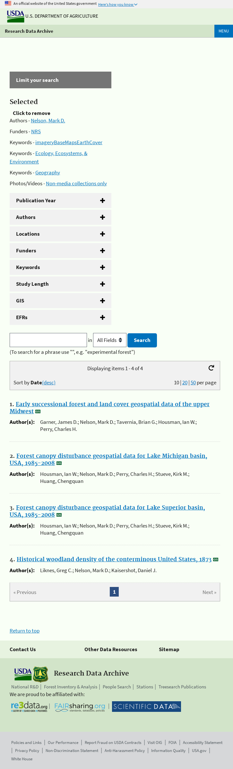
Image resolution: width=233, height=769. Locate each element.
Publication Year (36, 200)
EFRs (22, 317)
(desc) (49, 382)
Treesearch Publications (182, 687)
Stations (144, 687)
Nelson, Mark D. (48, 120)
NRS (36, 131)
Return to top (24, 630)
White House (21, 759)
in (107, 340)
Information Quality (168, 750)
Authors (26, 217)
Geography (47, 172)
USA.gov (199, 750)
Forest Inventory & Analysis (70, 687)
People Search (117, 687)
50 (193, 382)
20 (184, 382)
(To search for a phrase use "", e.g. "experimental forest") (72, 351)
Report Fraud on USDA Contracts (113, 742)
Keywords (28, 267)
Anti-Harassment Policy (125, 750)
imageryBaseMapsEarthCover (68, 142)
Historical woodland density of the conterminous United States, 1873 (114, 559)
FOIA (172, 742)
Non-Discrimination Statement (72, 750)
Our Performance (63, 742)
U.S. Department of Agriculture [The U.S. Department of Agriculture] (52, 16)
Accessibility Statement (202, 742)
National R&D (25, 687)
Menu (224, 31)
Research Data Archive (29, 31)
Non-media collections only (76, 183)
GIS (20, 300)
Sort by (34, 382)
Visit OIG (155, 742)
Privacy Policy (27, 750)
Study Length (32, 283)
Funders (26, 250)
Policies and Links (26, 742)
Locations (28, 233)
